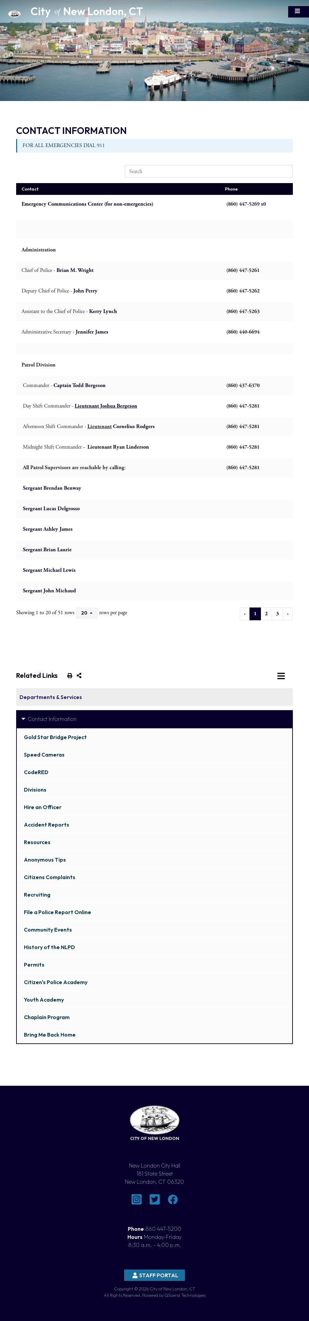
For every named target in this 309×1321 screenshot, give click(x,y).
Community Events (48, 929)
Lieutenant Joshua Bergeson (106, 406)
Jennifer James (92, 332)
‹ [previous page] (244, 613)
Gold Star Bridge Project (55, 737)
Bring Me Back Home (50, 1034)
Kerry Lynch (103, 311)
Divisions (35, 789)
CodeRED (36, 772)
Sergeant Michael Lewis (49, 570)
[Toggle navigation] (298, 12)
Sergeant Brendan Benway (52, 488)
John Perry (85, 290)
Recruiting (37, 894)
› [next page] (287, 613)
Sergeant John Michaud (49, 590)
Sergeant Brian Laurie (47, 549)
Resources (37, 842)
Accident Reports (46, 824)
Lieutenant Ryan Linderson (118, 447)
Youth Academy (44, 999)
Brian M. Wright (74, 270)
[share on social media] (77, 675)
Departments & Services (51, 697)
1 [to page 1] (255, 613)
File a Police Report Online (57, 912)
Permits (34, 964)
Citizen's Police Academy (55, 982)
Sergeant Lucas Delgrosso (51, 508)
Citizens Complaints (49, 877)
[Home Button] (33, 11)
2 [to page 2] (266, 613)
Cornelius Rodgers (133, 426)
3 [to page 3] (277, 613)
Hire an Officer (43, 807)
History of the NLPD (49, 947)
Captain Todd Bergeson (79, 385)
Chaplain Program (47, 1017)
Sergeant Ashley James (48, 529)
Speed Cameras (44, 754)
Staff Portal (155, 1275)
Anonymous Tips (45, 859)
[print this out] (68, 675)
